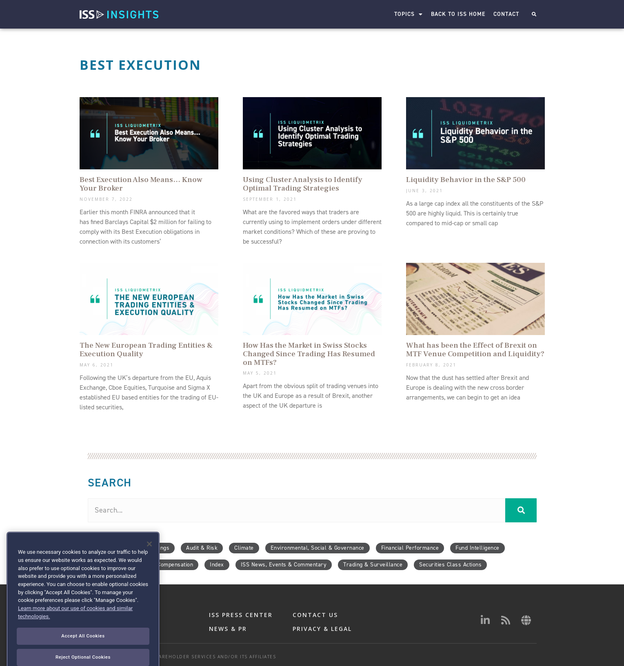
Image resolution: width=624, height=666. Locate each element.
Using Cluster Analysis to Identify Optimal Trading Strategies (302, 184)
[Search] (521, 510)
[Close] (149, 562)
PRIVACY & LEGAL (322, 629)
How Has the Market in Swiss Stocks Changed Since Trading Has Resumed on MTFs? (309, 353)
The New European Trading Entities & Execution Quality (146, 349)
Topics (409, 14)
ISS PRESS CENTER (241, 615)
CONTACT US (315, 615)
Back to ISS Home (458, 14)
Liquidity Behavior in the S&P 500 (466, 179)
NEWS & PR (228, 629)
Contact (507, 14)
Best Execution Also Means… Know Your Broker (141, 184)
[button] (534, 14)
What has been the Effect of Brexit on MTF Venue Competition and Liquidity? (475, 349)
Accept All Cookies (82, 654)
